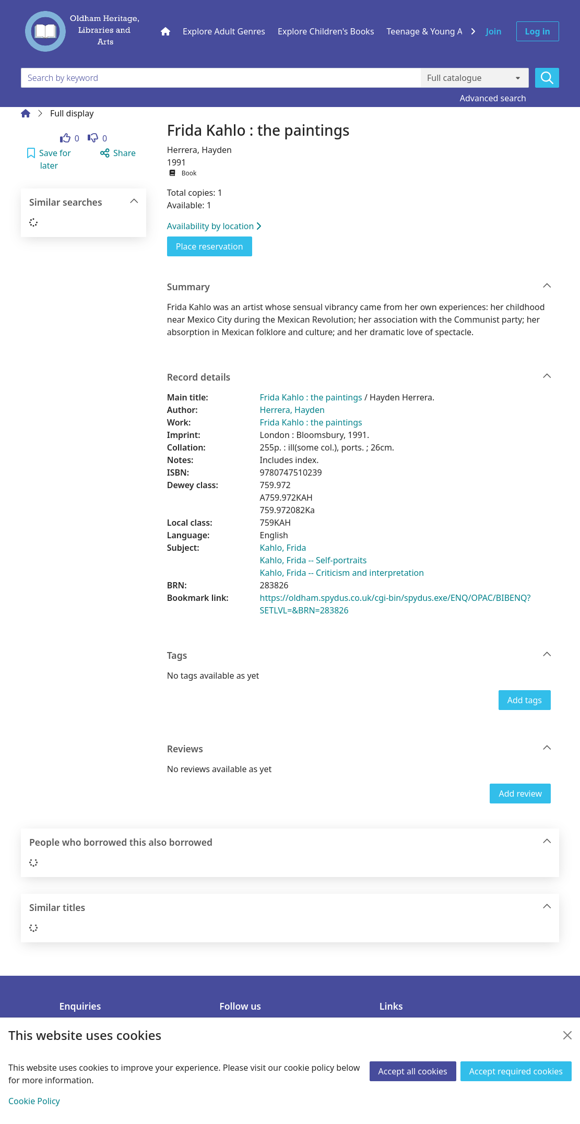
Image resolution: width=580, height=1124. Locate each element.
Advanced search (493, 98)
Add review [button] (520, 793)
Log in (537, 31)
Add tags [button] (524, 700)
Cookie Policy (34, 1101)
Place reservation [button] (214, 246)
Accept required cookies (516, 1071)
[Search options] (475, 78)
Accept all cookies (412, 1071)
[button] (49, 159)
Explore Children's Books (326, 31)
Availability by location (214, 226)
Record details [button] (359, 377)
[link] (69, 138)
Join (494, 31)
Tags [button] (359, 655)
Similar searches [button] (84, 202)
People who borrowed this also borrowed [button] (290, 842)
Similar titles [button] (290, 907)
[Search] (547, 78)
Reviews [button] (359, 748)
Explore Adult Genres (224, 31)
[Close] (567, 1035)
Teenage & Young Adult (432, 31)
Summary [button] (359, 286)
